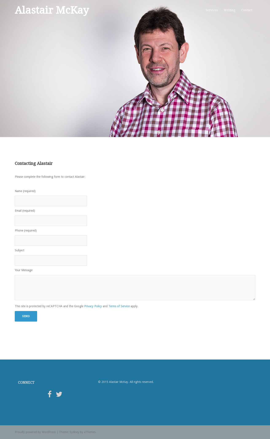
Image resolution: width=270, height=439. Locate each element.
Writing (229, 10)
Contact (246, 10)
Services (212, 10)
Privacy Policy (93, 306)
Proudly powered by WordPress (35, 432)
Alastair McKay (52, 10)
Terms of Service (119, 306)
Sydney (74, 432)
